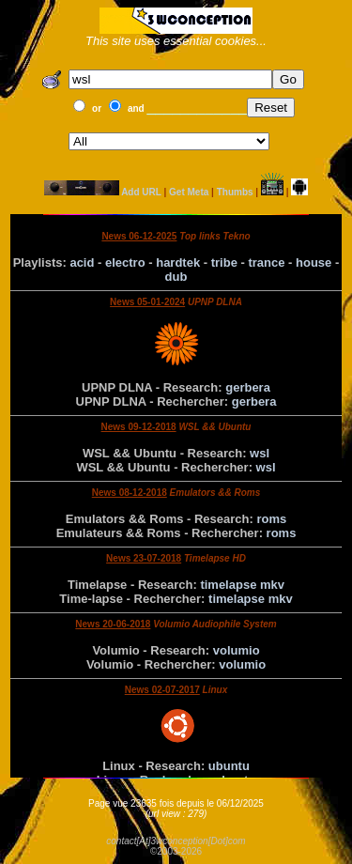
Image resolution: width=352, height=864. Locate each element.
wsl (259, 453)
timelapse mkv (242, 585)
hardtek (178, 262)
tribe (224, 262)
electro (125, 262)
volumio (236, 650)
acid (81, 262)
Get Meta (188, 192)
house (313, 262)
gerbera (247, 387)
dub (176, 277)
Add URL (141, 192)
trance (266, 262)
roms (271, 519)
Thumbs (235, 192)
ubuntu (229, 766)
